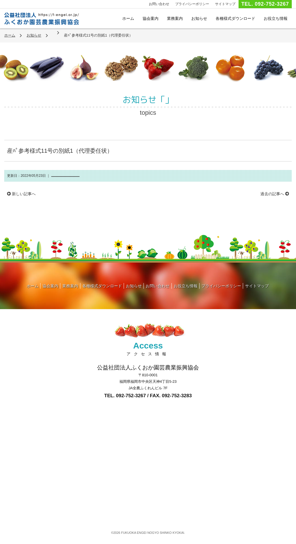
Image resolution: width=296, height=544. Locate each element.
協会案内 (150, 18)
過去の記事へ (274, 194)
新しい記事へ (21, 194)
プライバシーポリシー (192, 4)
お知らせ (199, 18)
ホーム (128, 18)
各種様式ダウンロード (235, 18)
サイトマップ (225, 4)
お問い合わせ (159, 4)
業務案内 (175, 18)
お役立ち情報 (276, 18)
